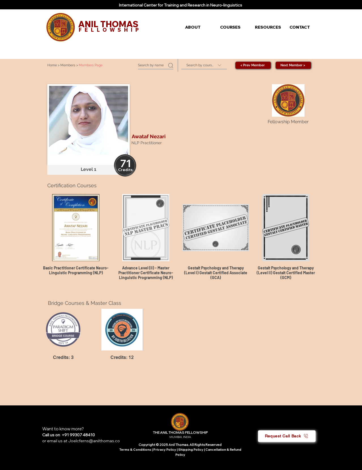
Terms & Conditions (135, 450)
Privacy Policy (165, 450)
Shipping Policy (190, 450)
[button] (198, 27)
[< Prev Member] (253, 65)
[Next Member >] (293, 65)
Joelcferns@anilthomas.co (94, 440)
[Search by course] (204, 65)
